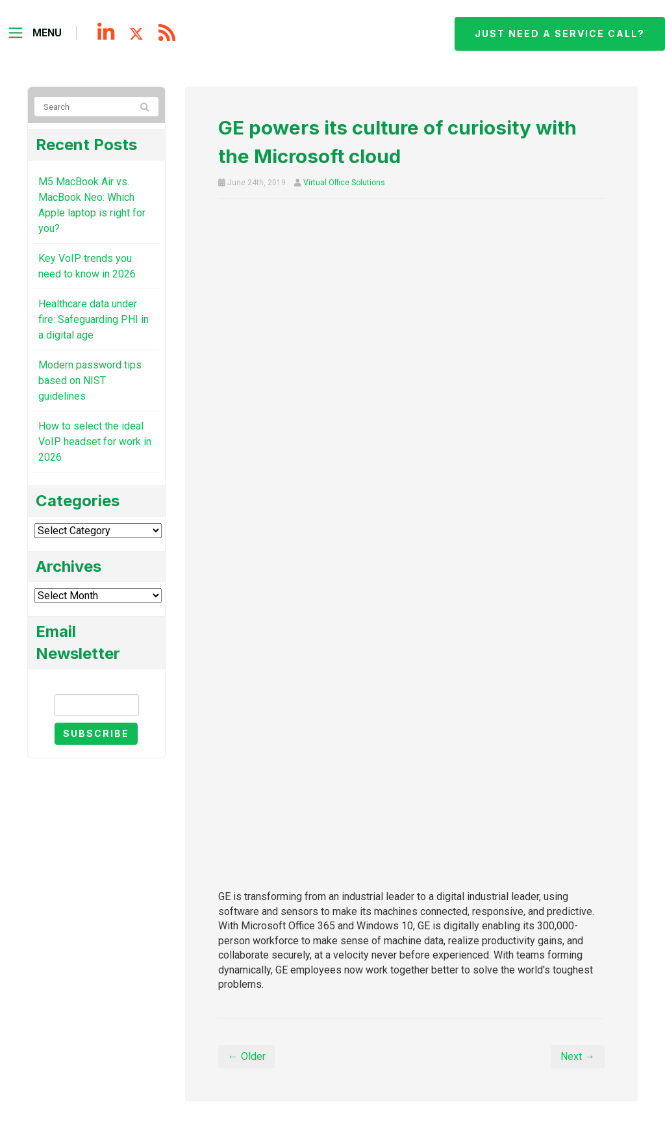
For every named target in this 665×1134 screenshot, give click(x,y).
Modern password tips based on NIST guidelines (90, 380)
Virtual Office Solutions (344, 182)
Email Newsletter (96, 683)
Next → (577, 1056)
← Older (247, 1056)
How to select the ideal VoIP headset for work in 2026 (94, 441)
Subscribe (96, 733)
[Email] (96, 705)
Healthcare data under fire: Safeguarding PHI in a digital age (93, 319)
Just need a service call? (560, 33)
